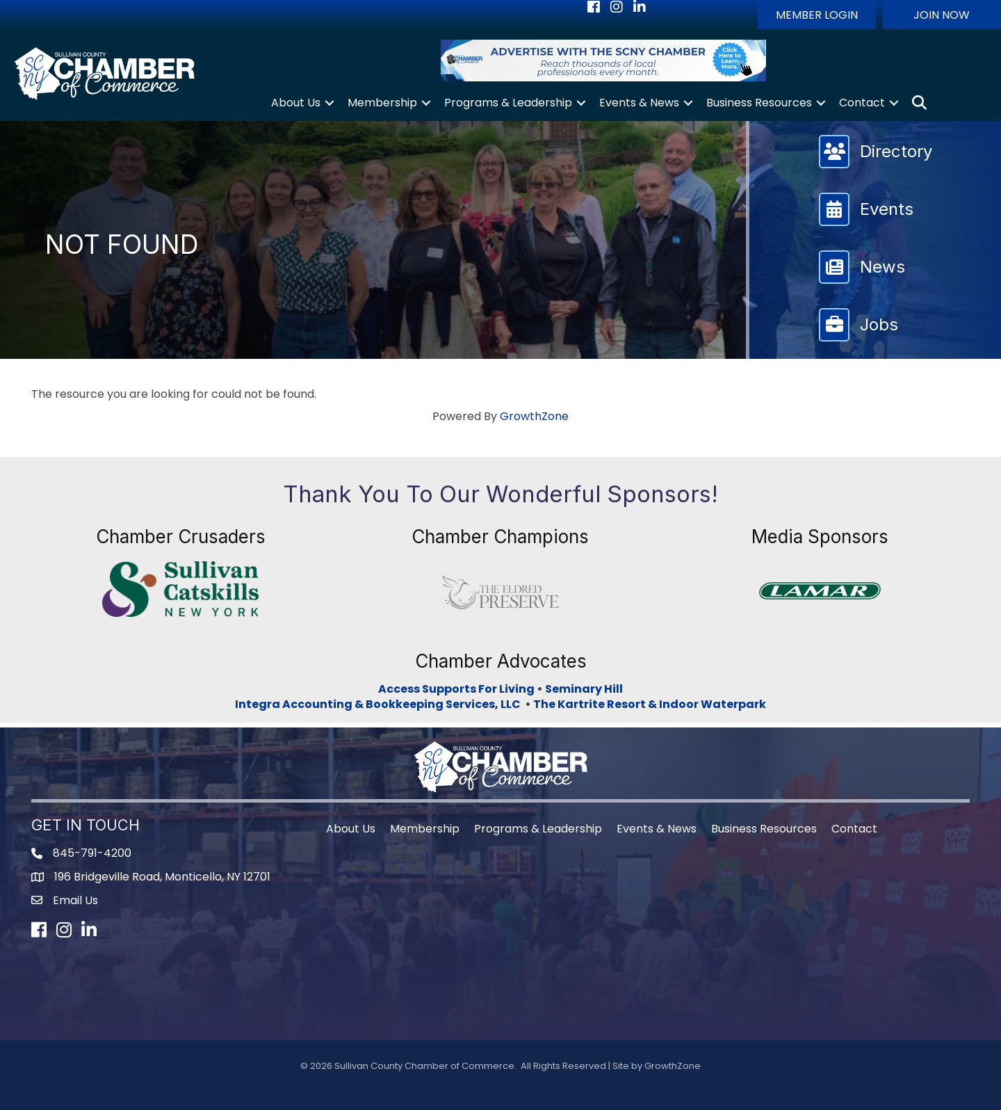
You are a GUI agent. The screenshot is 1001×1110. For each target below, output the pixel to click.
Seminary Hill (584, 689)
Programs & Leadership (508, 103)
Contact (862, 103)
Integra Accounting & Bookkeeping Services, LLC (380, 704)
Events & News (639, 103)
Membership (382, 103)
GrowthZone (534, 416)
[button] (817, 14)
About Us (295, 103)
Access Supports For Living (456, 689)
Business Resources (759, 103)
